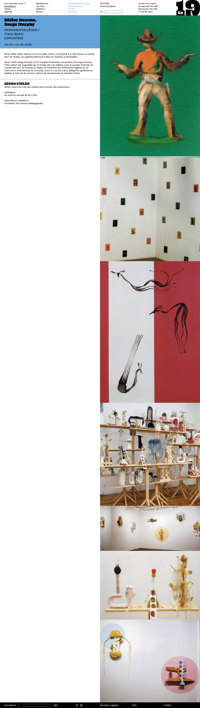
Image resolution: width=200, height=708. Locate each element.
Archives (72, 11)
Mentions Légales (109, 705)
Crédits (167, 705)
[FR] (102, 3)
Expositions (10, 6)
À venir (71, 9)
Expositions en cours (79, 3)
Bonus (39, 11)
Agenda (8, 11)
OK (55, 705)
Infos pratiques (108, 6)
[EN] (107, 3)
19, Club (40, 6)
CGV (134, 705)
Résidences (42, 3)
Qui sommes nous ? (14, 3)
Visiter (7, 9)
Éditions (40, 9)
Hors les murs (75, 6)
